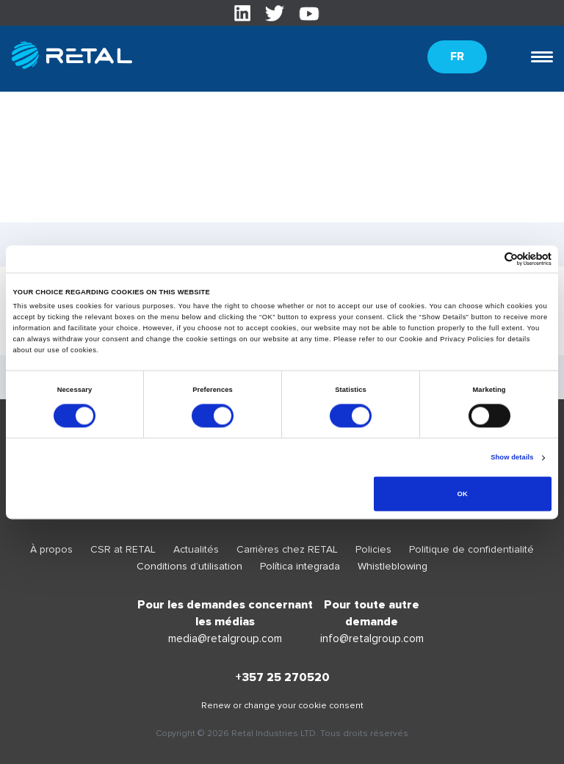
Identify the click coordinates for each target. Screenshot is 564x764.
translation (37, 213)
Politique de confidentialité (471, 549)
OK (463, 494)
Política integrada (300, 566)
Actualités (196, 549)
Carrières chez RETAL (287, 549)
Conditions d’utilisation (189, 566)
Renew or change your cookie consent (282, 705)
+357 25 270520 (282, 677)
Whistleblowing (392, 566)
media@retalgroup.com (225, 638)
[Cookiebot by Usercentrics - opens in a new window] (487, 259)
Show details (512, 458)
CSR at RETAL (123, 549)
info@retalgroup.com (372, 638)
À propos (51, 549)
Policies (373, 549)
